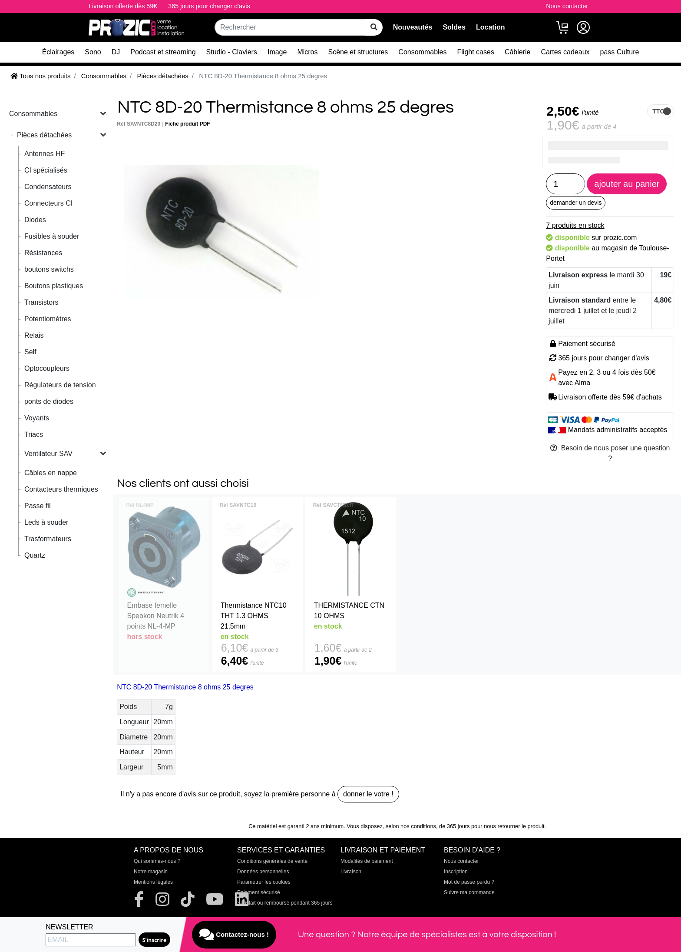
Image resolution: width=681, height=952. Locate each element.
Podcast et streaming (162, 52)
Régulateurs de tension (60, 385)
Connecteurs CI (48, 203)
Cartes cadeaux (565, 52)
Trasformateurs (47, 539)
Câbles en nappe (50, 472)
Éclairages (58, 52)
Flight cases (475, 52)
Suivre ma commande (469, 892)
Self (30, 352)
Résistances (43, 252)
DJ (116, 52)
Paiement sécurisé (258, 892)
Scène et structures (358, 52)
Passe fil (37, 505)
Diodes (35, 219)
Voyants (36, 418)
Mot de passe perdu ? (469, 882)
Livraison (350, 872)
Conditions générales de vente (272, 861)
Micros (307, 52)
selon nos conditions (411, 826)
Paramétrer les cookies (264, 882)
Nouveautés (413, 27)
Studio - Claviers (231, 52)
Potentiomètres (47, 319)
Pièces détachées (44, 135)
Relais (33, 335)
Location (490, 27)
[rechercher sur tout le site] (374, 27)
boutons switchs (49, 269)
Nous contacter (567, 6)
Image (277, 52)
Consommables (422, 52)
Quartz (34, 555)
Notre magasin (151, 872)
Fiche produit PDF (187, 124)
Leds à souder (46, 522)
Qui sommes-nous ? (157, 861)
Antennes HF (44, 153)
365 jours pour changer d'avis (209, 6)
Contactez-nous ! (234, 934)
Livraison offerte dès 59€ (123, 6)
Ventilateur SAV (48, 453)
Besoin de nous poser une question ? (610, 453)
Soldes (454, 27)
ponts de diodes (48, 401)
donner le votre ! (368, 794)
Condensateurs (48, 186)
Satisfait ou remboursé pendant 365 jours (284, 903)
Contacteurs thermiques (61, 489)
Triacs (33, 434)
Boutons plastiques (53, 286)
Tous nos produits (40, 76)
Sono (93, 52)
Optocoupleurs (46, 368)
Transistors (41, 302)
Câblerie (518, 52)
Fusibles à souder (51, 236)
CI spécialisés (45, 170)
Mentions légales (153, 882)
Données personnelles (263, 872)
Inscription (456, 872)
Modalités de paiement (366, 861)
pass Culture (619, 52)
